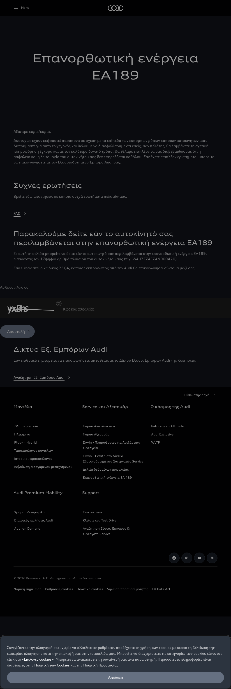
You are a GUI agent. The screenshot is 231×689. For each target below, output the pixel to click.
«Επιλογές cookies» (37, 659)
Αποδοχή (115, 677)
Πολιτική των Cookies (52, 665)
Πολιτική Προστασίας (100, 665)
